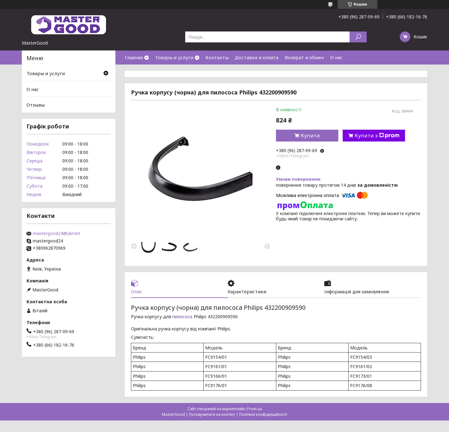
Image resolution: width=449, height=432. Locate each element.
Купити (310, 135)
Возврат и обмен (304, 57)
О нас (336, 57)
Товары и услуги (174, 57)
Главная (134, 57)
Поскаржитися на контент (212, 414)
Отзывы (36, 105)
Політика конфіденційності (263, 414)
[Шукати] (358, 36)
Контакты (217, 57)
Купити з (377, 135)
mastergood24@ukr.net (56, 233)
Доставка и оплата (256, 57)
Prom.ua (254, 408)
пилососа (182, 316)
